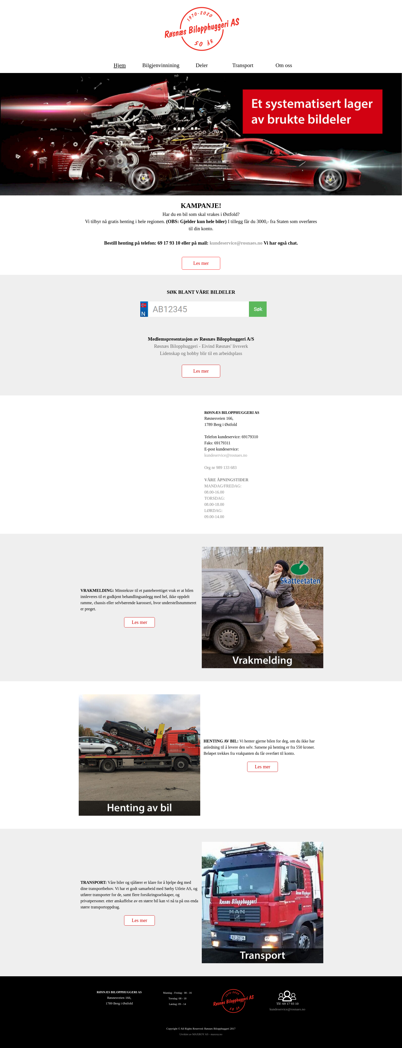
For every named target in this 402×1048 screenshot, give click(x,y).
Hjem (120, 65)
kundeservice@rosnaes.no (236, 243)
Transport (242, 65)
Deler (202, 65)
